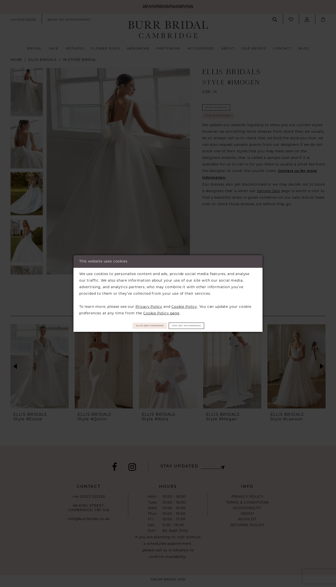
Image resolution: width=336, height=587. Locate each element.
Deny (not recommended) (201, 325)
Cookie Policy (184, 304)
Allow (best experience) (135, 325)
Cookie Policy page (161, 311)
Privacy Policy (149, 304)
